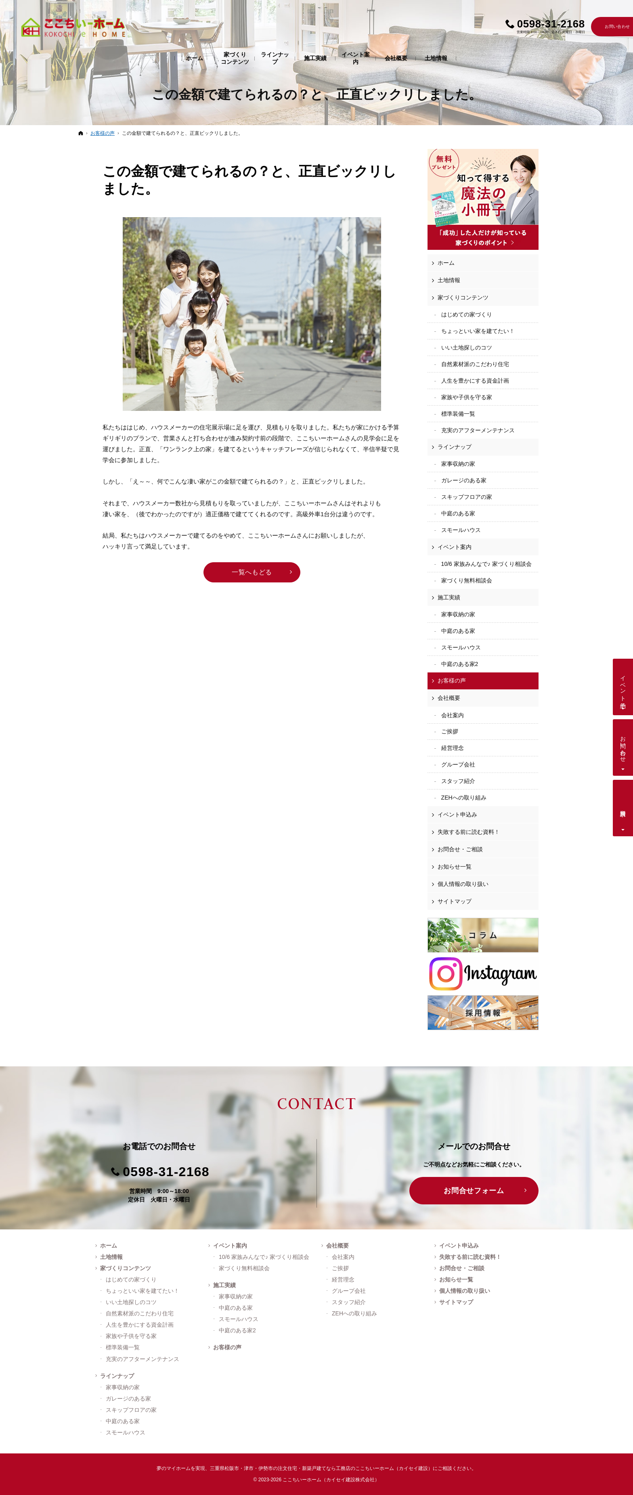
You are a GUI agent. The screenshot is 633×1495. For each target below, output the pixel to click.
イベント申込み (457, 814)
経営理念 (452, 748)
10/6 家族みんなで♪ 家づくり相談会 (486, 564)
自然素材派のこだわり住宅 (475, 364)
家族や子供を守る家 (466, 397)
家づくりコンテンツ (463, 297)
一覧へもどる (252, 572)
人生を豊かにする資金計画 (475, 380)
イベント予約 (623, 685)
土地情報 (449, 280)
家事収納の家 (458, 464)
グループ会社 (458, 764)
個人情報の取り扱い (463, 884)
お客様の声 (452, 680)
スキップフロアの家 (466, 497)
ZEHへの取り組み (463, 797)
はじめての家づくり (466, 314)
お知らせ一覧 (455, 866)
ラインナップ (455, 447)
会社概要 (449, 698)
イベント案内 (455, 547)
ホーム (446, 263)
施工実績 (449, 597)
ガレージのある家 (463, 480)
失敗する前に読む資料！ (469, 832)
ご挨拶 (449, 731)
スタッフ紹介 (458, 781)
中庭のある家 (458, 513)
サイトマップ (455, 901)
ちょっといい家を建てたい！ (478, 331)
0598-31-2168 (166, 1171)
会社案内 (452, 715)
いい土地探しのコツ (466, 347)
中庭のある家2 (459, 664)
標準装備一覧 (458, 413)
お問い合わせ (623, 746)
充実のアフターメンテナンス (478, 430)
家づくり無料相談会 (466, 580)
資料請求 (623, 806)
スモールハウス (461, 530)
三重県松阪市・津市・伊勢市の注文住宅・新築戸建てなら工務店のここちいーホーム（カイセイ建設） (321, 1468)
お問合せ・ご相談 (460, 849)
